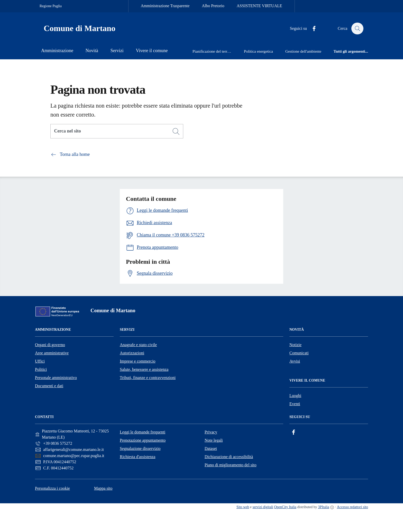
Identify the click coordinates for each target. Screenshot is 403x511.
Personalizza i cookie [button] (52, 488)
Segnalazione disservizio (140, 448)
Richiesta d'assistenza (137, 457)
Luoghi (295, 395)
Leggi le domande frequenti (142, 432)
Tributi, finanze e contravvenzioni (148, 377)
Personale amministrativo (56, 377)
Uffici (40, 361)
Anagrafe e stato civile (138, 345)
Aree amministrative (52, 353)
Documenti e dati (49, 386)
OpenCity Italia (285, 507)
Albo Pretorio (213, 6)
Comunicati (299, 353)
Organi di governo (50, 345)
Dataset (211, 448)
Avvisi (294, 361)
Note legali (214, 440)
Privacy (211, 432)
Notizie (295, 345)
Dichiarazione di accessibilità (229, 457)
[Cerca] (176, 131)
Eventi (294, 404)
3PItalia (323, 507)
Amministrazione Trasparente (165, 6)
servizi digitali (263, 507)
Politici (41, 369)
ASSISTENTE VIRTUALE (259, 6)
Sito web (242, 507)
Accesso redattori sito (352, 507)
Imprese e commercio (137, 361)
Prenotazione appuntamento (143, 440)
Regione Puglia (51, 6)
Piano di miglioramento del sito (231, 465)
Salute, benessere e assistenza (144, 369)
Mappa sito (103, 488)
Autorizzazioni (132, 353)
